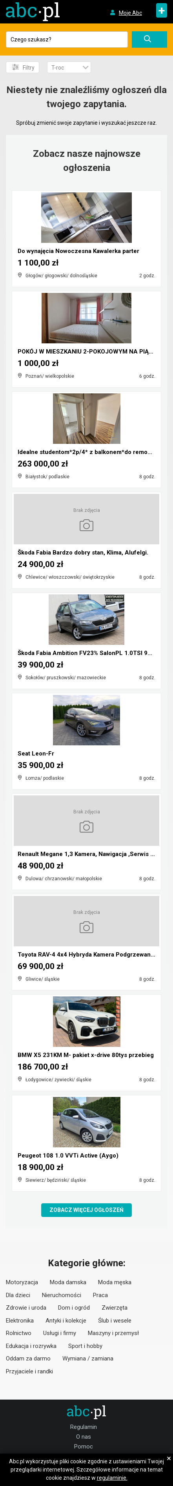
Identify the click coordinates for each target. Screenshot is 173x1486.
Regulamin (83, 1426)
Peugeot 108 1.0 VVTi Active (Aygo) (68, 1155)
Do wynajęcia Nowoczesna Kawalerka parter (78, 251)
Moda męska (114, 1282)
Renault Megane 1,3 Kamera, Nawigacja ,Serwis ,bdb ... (93, 854)
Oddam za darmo (28, 1358)
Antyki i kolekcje (66, 1320)
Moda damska (68, 1282)
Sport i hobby (85, 1346)
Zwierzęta (114, 1307)
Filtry (23, 67)
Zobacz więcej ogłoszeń (86, 1210)
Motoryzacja (22, 1282)
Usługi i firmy (59, 1333)
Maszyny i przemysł (113, 1333)
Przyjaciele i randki (29, 1371)
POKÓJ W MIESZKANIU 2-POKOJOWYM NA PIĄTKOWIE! (95, 351)
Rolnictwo (18, 1333)
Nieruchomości (61, 1295)
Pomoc (83, 1446)
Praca (100, 1295)
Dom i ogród (74, 1307)
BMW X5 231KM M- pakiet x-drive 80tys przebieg (86, 1055)
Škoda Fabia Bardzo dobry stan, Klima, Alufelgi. (83, 552)
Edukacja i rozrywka (31, 1346)
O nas (83, 1436)
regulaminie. (112, 1478)
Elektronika (20, 1320)
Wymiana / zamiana (87, 1358)
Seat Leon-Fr (36, 753)
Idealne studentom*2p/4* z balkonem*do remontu (87, 452)
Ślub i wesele (114, 1320)
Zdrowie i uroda (26, 1307)
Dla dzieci (18, 1295)
